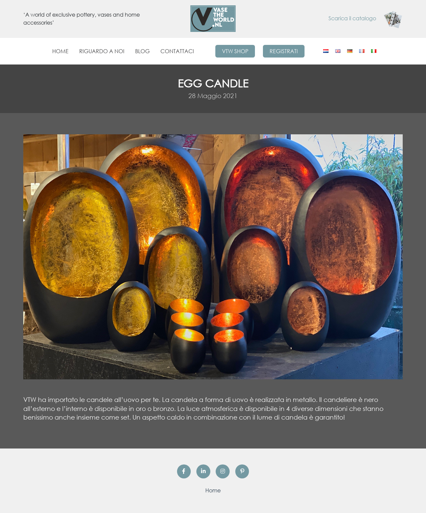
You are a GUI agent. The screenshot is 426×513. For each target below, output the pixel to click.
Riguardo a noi (101, 51)
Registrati (284, 51)
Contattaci (177, 51)
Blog (142, 51)
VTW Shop (235, 51)
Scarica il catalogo (365, 18)
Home (60, 51)
